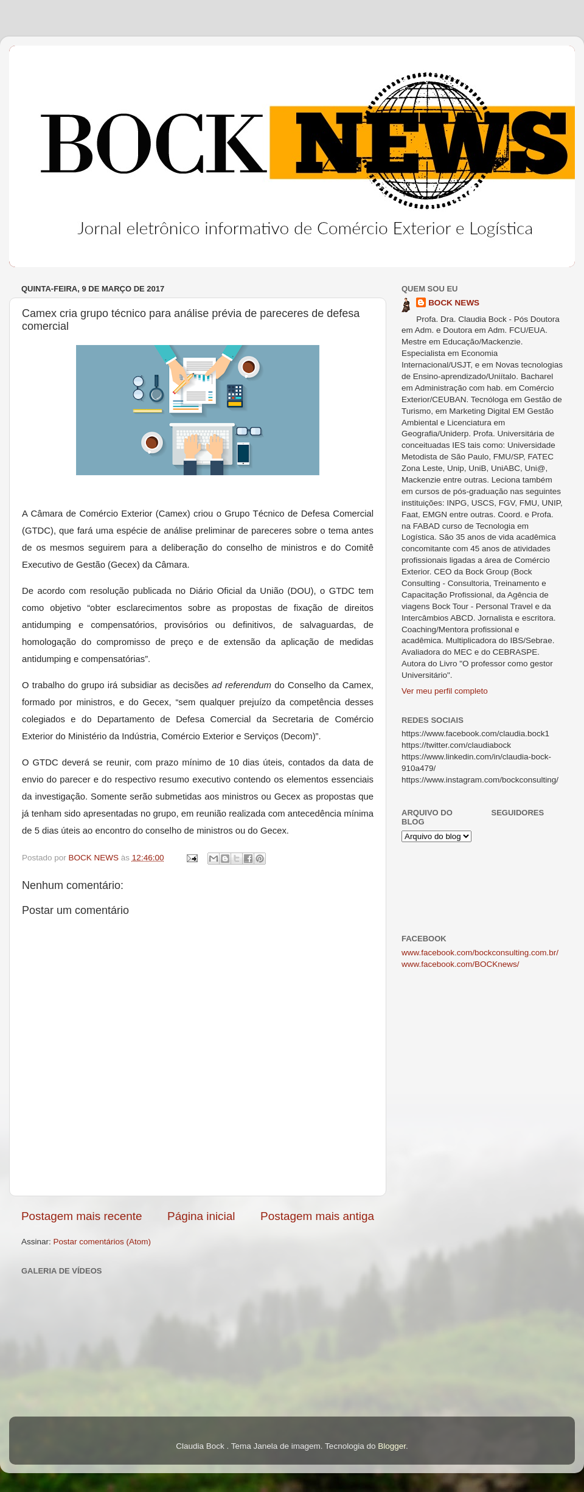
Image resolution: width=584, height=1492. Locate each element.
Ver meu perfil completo (444, 690)
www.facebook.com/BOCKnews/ (460, 964)
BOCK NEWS (453, 302)
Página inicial (201, 1216)
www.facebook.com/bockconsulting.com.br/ (479, 952)
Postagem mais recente (81, 1216)
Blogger (392, 1446)
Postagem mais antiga (317, 1216)
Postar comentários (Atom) (102, 1241)
